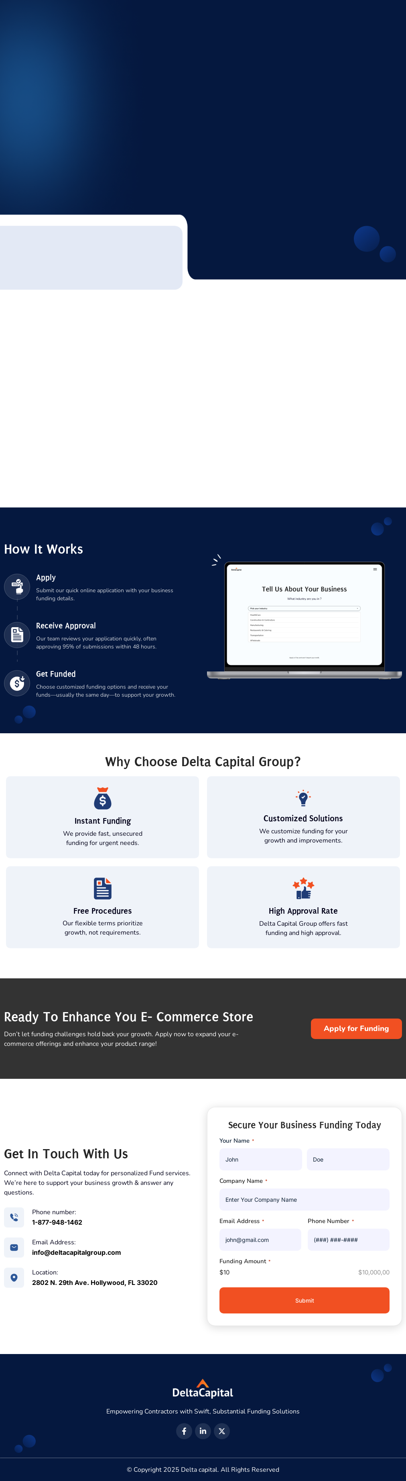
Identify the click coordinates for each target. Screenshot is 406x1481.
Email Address (241, 1221)
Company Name (243, 1181)
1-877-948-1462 (57, 1222)
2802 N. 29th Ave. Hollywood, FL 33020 (95, 1282)
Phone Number (331, 1221)
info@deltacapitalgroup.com (76, 1252)
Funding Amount (244, 1261)
